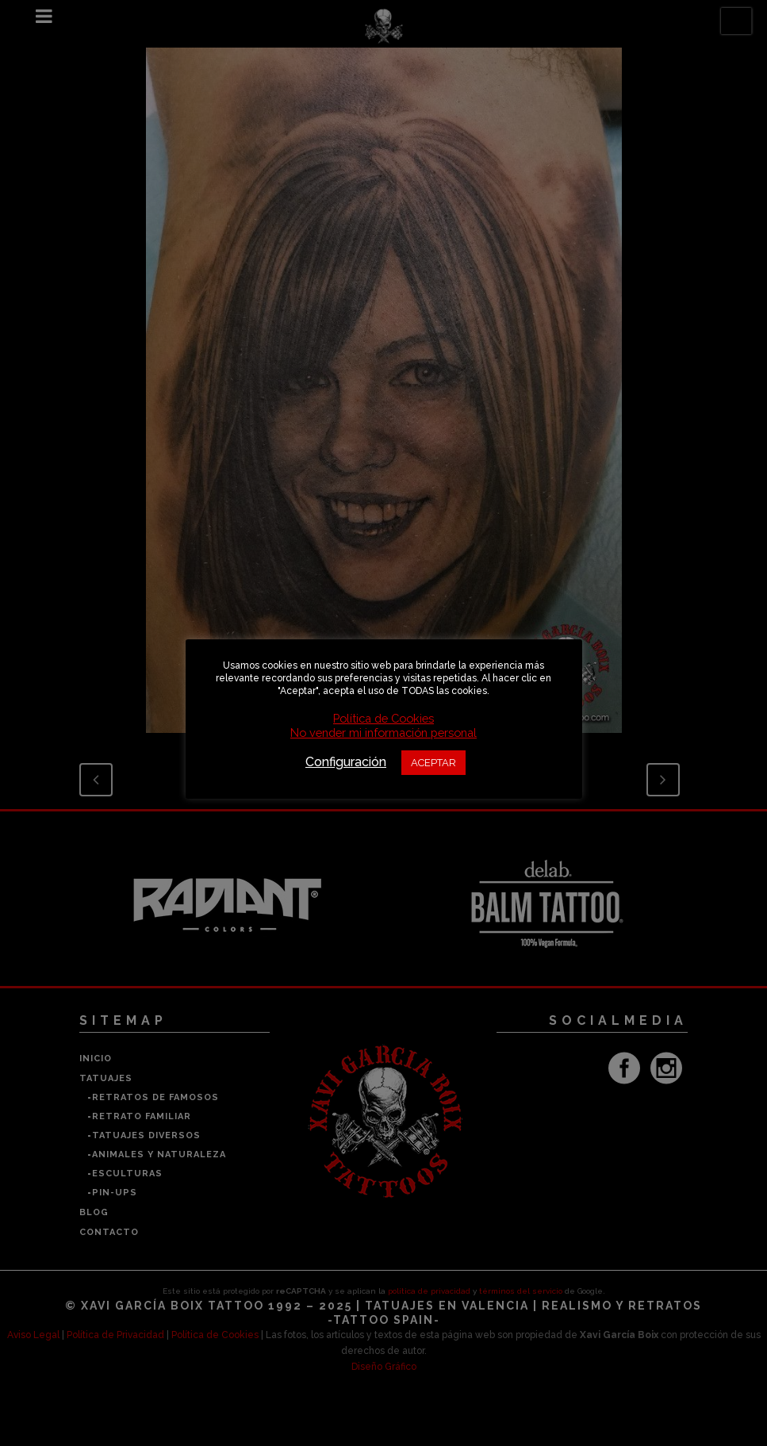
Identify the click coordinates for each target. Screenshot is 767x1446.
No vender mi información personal (383, 732)
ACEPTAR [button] (433, 763)
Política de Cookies (383, 718)
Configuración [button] (345, 761)
